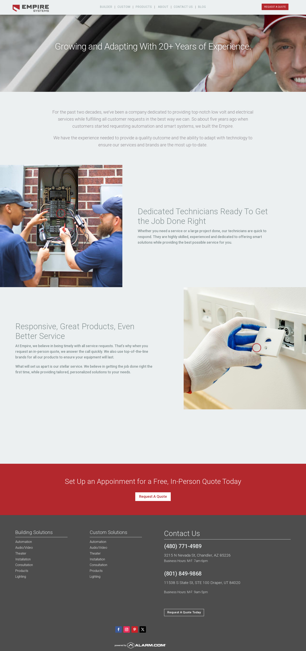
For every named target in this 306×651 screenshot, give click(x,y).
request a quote (275, 6)
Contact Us (183, 6)
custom (124, 6)
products (144, 6)
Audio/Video (24, 548)
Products (21, 571)
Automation (23, 542)
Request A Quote (153, 496)
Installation (23, 559)
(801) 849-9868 (183, 573)
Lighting (20, 577)
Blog (202, 6)
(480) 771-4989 (183, 546)
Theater (20, 553)
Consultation (24, 565)
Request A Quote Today (184, 612)
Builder (106, 6)
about (163, 6)
